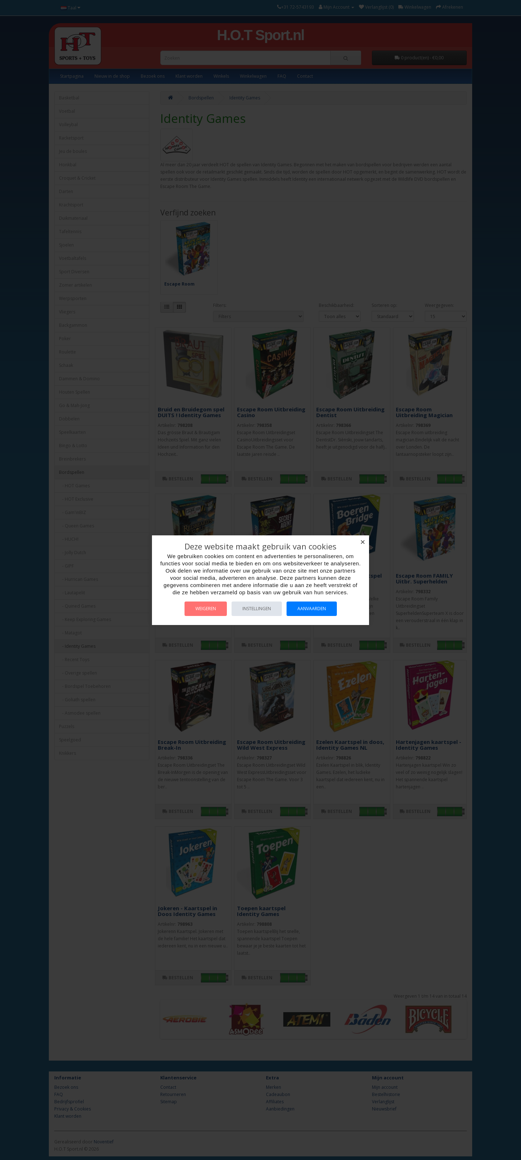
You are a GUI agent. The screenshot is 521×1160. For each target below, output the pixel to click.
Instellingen (256, 608)
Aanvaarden (311, 608)
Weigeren (205, 608)
